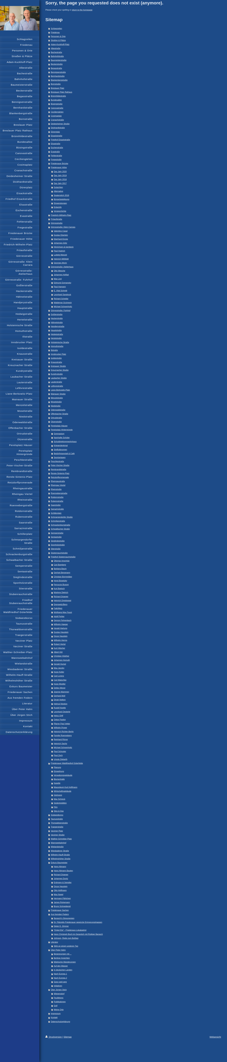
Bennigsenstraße (58, 72)
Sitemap (68, 1037)
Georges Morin (60, 263)
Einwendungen (60, 203)
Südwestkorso (57, 815)
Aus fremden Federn (60, 914)
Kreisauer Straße (58, 366)
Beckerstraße (57, 64)
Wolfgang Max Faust (63, 612)
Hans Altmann (60, 866)
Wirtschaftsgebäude (62, 791)
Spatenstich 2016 (61, 195)
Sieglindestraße (58, 541)
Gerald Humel (60, 664)
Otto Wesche (59, 271)
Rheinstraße (56, 489)
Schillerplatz (56, 513)
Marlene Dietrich (61, 592)
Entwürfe (58, 207)
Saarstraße (56, 505)
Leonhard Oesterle (62, 712)
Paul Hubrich (59, 251)
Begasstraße (56, 68)
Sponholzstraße (58, 545)
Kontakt (54, 1017)
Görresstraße (56, 223)
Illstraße (54, 350)
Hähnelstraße (57, 322)
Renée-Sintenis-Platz (60, 473)
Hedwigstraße (57, 334)
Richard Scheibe (61, 299)
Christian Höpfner (61, 656)
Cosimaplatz (56, 116)
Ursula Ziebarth (60, 759)
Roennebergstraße (59, 493)
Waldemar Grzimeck (63, 303)
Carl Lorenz (59, 676)
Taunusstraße (57, 819)
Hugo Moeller (60, 684)
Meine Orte (59, 1010)
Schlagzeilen (56, 28)
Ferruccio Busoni (61, 585)
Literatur (54, 942)
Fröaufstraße (56, 219)
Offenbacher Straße (59, 414)
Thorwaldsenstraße (59, 823)
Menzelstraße (57, 398)
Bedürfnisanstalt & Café (64, 453)
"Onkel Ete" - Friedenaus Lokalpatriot (70, 930)
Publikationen (60, 1002)
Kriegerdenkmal (61, 445)
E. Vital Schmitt (60, 291)
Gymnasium (59, 434)
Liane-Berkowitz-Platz (60, 390)
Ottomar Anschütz (62, 561)
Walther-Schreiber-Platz (61, 839)
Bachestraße (56, 52)
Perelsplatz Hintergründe (62, 430)
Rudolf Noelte (60, 708)
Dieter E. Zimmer (61, 926)
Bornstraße (56, 84)
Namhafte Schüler (62, 438)
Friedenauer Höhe (59, 167)
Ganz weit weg (60, 982)
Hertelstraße (56, 338)
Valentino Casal (60, 231)
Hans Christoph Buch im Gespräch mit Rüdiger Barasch (78, 934)
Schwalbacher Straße (60, 529)
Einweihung (59, 771)
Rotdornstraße (57, 497)
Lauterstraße (56, 382)
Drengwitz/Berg (60, 604)
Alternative (58, 191)
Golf (55, 1006)
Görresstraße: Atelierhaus (62, 267)
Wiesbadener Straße (60, 851)
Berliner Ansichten (62, 958)
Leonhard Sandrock (62, 294)
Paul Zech (58, 755)
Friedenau (55, 32)
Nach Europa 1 (60, 974)
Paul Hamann (60, 287)
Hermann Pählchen (62, 898)
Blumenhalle (59, 779)
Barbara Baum (60, 569)
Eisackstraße (56, 136)
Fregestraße (56, 159)
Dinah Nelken (60, 700)
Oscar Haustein (60, 636)
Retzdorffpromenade (60, 477)
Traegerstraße (57, 827)
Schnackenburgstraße (60, 525)
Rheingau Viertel (58, 485)
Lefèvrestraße (57, 386)
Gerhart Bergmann (62, 573)
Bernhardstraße (58, 76)
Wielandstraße (57, 847)
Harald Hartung (60, 628)
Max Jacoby (59, 668)
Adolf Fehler (59, 616)
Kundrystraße (57, 374)
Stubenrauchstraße (59, 553)
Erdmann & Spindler (63, 882)
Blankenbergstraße (59, 80)
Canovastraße (57, 108)
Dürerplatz (55, 132)
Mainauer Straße (58, 394)
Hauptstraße (56, 330)
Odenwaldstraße (58, 410)
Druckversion (53, 1037)
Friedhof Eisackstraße (60, 140)
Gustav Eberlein (61, 235)
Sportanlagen (60, 457)
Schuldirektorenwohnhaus (65, 441)
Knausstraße (56, 362)
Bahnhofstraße (57, 56)
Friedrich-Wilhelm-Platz (61, 215)
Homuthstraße (57, 346)
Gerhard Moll (59, 696)
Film (56, 807)
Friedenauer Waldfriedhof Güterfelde (67, 763)
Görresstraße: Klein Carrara (63, 227)
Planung (57, 767)
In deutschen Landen (63, 970)
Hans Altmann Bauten (63, 871)
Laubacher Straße (59, 378)
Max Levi (58, 279)
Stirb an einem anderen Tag (66, 946)
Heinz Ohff (58, 716)
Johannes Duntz (61, 878)
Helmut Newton (60, 704)
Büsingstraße (56, 104)
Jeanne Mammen (61, 692)
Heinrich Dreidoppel (62, 600)
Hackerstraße (57, 318)
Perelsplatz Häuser (59, 426)
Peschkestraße (57, 461)
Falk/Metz (58, 608)
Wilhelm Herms (60, 640)
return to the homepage (82, 10)
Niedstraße (56, 406)
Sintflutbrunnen (60, 450)
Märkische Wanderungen (65, 962)
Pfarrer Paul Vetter (62, 724)
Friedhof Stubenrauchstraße (63, 557)
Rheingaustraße (58, 481)
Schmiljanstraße (58, 521)
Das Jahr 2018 (60, 179)
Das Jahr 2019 (60, 175)
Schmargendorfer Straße (62, 517)
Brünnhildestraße (58, 96)
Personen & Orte (58, 36)
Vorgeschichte (60, 211)
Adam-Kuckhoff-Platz (60, 44)
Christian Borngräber (63, 577)
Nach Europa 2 (60, 978)
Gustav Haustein (61, 632)
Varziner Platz (57, 831)
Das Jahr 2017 (60, 183)
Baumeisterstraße (58, 60)
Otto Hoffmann (60, 890)
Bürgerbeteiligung (61, 199)
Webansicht (215, 1037)
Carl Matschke (60, 680)
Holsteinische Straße (60, 342)
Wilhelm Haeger (61, 624)
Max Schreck (59, 799)
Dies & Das (59, 811)
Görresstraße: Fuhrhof (60, 310)
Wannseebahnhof (58, 843)
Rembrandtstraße (58, 469)
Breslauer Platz (57, 88)
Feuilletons (58, 998)
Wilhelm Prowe (60, 728)
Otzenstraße (56, 422)
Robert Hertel (60, 644)
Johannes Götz (60, 243)
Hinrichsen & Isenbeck (63, 247)
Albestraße (55, 48)
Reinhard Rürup (61, 739)
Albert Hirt (58, 652)
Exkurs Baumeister (59, 863)
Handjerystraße (57, 326)
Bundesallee (56, 100)
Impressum (56, 1013)
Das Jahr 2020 (60, 171)
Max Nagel (58, 894)
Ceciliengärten (57, 112)
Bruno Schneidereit (62, 906)
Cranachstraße (57, 120)
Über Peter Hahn (58, 950)
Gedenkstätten (60, 803)
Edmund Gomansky (62, 283)
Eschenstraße (57, 148)
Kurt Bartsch (59, 588)
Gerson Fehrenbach (62, 620)
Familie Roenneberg (63, 735)
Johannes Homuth (62, 660)
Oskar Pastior (60, 720)
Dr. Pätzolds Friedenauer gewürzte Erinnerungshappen (78, 922)
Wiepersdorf (59, 994)
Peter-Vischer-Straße (60, 465)
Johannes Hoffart (61, 275)
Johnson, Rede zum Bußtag (66, 938)
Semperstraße (57, 533)
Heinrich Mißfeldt (61, 259)
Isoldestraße (56, 358)
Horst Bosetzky (60, 581)
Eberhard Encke (61, 239)
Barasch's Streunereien (64, 918)
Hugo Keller (59, 672)
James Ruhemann (62, 902)
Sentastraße (56, 537)
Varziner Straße (57, 835)
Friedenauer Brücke (59, 163)
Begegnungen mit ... (63, 954)
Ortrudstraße (56, 418)
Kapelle (57, 783)
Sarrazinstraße (57, 509)
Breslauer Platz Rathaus (61, 92)
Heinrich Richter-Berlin (64, 731)
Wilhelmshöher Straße (60, 859)
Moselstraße (56, 402)
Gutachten (58, 187)
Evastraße (55, 152)
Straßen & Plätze (58, 40)
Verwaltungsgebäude (63, 775)
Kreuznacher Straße (60, 370)
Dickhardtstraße (58, 128)
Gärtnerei (58, 795)
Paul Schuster (60, 751)
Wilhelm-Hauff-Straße (60, 855)
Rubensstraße (57, 501)
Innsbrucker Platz (58, 354)
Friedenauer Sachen (60, 910)
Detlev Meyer (59, 688)
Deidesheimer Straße (60, 124)
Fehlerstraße (56, 156)
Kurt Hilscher (59, 648)
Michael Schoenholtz (63, 306)
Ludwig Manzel (60, 255)
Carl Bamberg (60, 565)
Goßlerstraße (56, 314)
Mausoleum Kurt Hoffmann (65, 787)
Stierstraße (56, 549)
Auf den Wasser (61, 966)
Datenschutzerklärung (60, 1022)
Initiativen (58, 986)
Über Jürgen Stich (59, 990)
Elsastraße (55, 144)
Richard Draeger (61, 597)
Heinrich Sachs (60, 743)
